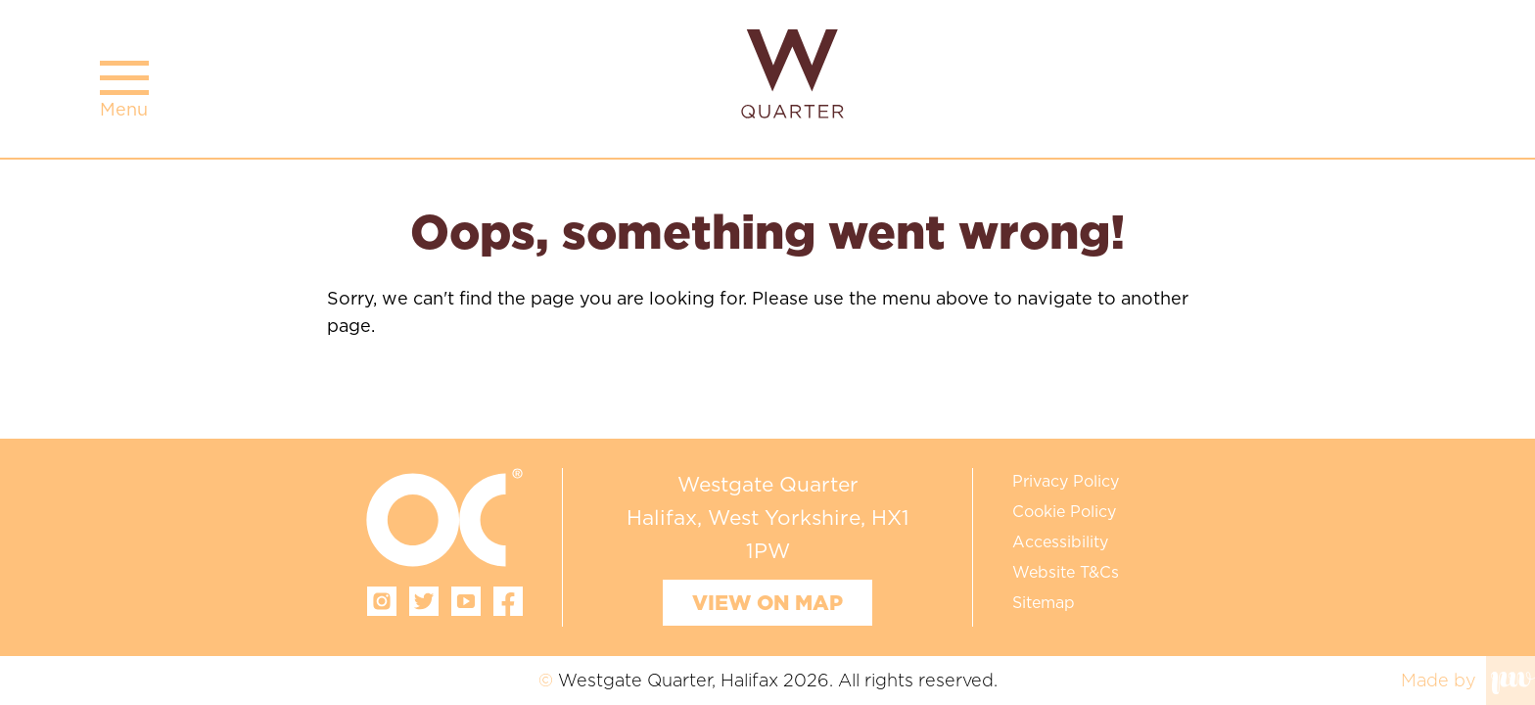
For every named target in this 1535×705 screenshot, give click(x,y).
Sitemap (1043, 602)
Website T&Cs (1065, 572)
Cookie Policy (1064, 511)
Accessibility (1060, 541)
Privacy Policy (1065, 481)
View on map (767, 602)
